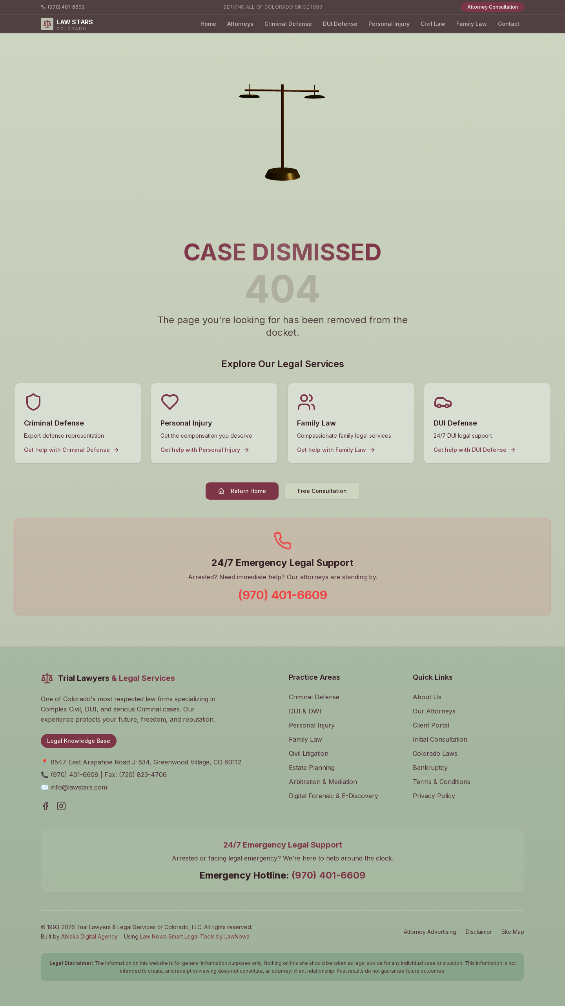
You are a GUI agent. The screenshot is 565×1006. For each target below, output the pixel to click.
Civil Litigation (308, 753)
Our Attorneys (434, 711)
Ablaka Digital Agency (89, 936)
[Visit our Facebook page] (45, 806)
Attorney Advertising (430, 931)
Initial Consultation (440, 739)
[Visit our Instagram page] (61, 806)
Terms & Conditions (441, 782)
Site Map (512, 931)
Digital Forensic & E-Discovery (333, 796)
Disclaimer (479, 931)
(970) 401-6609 (63, 7)
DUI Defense (340, 23)
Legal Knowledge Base (78, 740)
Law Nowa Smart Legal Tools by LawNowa (195, 936)
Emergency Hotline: (282, 875)
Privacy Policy (434, 796)
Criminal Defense (288, 23)
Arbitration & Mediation (323, 782)
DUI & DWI (305, 711)
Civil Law (433, 23)
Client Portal (431, 725)
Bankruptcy (430, 767)
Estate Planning (312, 767)
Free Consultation (322, 491)
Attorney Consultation (492, 7)
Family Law (471, 23)
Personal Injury (389, 23)
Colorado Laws (435, 753)
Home (208, 23)
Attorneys (240, 23)
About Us (427, 697)
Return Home (242, 491)
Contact (508, 23)
